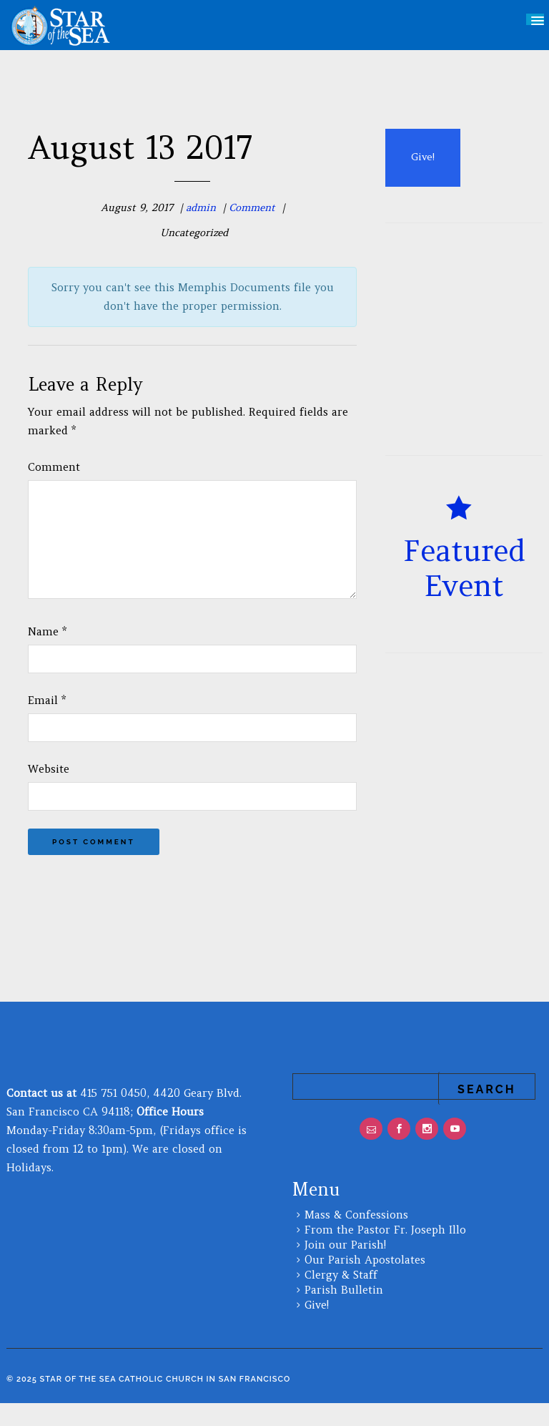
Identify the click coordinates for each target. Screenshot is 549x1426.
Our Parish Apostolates (365, 1282)
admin (201, 207)
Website (48, 792)
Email (47, 723)
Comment (252, 207)
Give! (317, 1327)
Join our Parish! (345, 1267)
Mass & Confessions (356, 1237)
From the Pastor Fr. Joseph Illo (385, 1252)
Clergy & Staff (341, 1297)
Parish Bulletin (344, 1312)
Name (47, 654)
